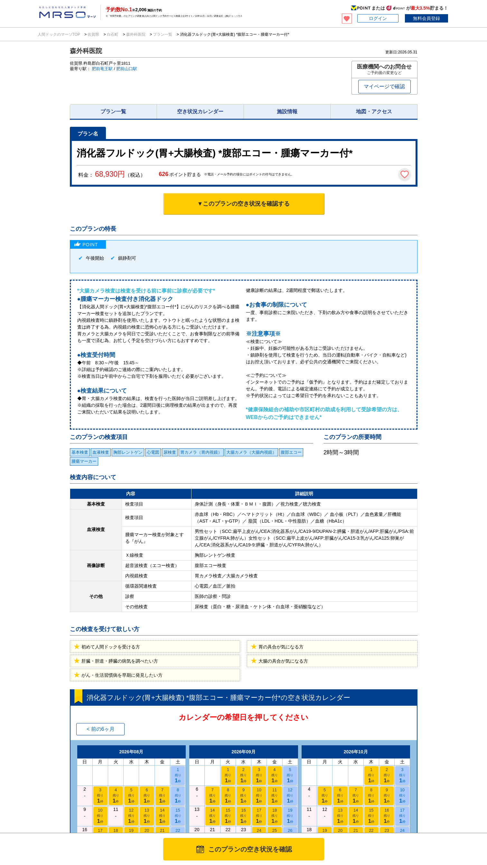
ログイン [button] (378, 18)
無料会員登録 (426, 18)
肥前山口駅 (126, 68)
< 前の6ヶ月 (101, 729)
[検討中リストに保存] (404, 174)
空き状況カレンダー (200, 111)
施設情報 (287, 111)
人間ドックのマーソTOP (59, 34)
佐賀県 (93, 34)
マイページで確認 (384, 86)
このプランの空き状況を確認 (250, 849)
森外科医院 (135, 34)
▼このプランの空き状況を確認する (243, 203)
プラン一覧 (162, 34)
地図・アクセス (374, 111)
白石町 (113, 34)
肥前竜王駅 (102, 68)
